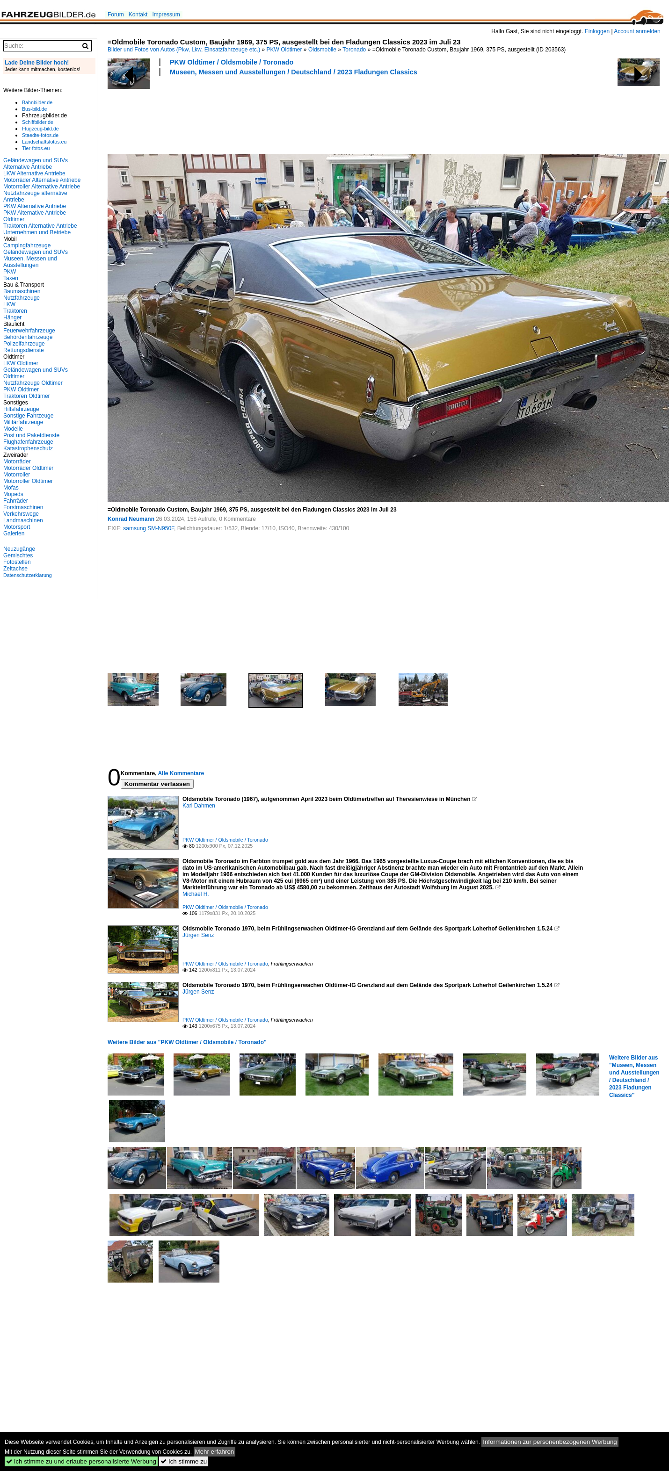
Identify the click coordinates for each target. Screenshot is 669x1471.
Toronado (354, 49)
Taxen (10, 278)
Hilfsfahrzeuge (21, 409)
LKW (9, 304)
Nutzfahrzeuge (21, 298)
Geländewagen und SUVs (35, 252)
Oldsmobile (322, 49)
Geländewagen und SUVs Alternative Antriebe (35, 163)
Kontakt (138, 14)
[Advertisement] (278, 114)
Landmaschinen (23, 520)
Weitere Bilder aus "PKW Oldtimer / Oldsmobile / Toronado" (187, 1042)
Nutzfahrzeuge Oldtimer (33, 383)
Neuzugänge (19, 549)
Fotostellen (17, 562)
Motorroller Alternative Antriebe (41, 186)
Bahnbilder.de (37, 102)
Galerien (13, 533)
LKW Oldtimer (20, 363)
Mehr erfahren (214, 1451)
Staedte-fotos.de (40, 135)
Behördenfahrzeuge (27, 337)
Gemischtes (18, 555)
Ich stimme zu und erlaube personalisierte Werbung (81, 1461)
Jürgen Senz (198, 935)
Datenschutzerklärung (27, 575)
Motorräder (17, 461)
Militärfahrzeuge (23, 422)
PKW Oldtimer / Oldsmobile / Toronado (231, 62)
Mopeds (13, 494)
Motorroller (16, 474)
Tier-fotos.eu (36, 148)
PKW (9, 271)
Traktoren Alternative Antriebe (40, 226)
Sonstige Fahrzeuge (28, 415)
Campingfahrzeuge (27, 245)
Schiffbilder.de (37, 122)
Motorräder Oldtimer (28, 468)
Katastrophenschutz (28, 448)
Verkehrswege (21, 514)
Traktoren (15, 311)
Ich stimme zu (183, 1461)
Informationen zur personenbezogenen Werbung (550, 1441)
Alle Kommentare (181, 773)
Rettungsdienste (23, 350)
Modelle (13, 428)
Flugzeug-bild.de (40, 128)
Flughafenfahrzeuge (28, 442)
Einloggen (597, 31)
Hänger (12, 317)
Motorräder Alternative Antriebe (41, 180)
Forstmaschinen (23, 507)
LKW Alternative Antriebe (34, 173)
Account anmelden (637, 31)
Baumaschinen (21, 291)
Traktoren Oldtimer (26, 396)
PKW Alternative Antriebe (34, 206)
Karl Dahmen (198, 805)
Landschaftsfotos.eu (44, 141)
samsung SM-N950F (148, 528)
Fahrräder (15, 501)
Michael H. (195, 894)
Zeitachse (15, 568)
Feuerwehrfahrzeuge (29, 330)
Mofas (11, 487)
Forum (116, 14)
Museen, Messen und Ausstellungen (30, 261)
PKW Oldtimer (284, 49)
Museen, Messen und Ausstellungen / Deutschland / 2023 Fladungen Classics (293, 72)
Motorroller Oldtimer (28, 481)
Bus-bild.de (34, 109)
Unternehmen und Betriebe (37, 232)
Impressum (166, 14)
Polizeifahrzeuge (24, 343)
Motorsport (16, 527)
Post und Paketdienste (31, 435)
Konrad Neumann (131, 519)
